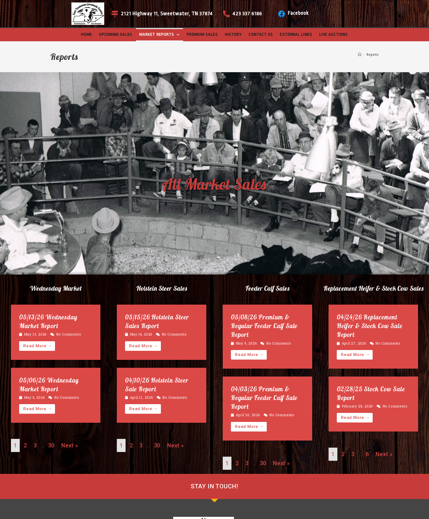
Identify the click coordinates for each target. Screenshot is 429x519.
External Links (296, 34)
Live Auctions (333, 34)
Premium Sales (202, 34)
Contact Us (261, 34)
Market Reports (159, 34)
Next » (69, 445)
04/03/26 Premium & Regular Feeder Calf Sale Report (264, 397)
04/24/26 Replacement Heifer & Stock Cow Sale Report (369, 326)
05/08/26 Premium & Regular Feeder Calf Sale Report (264, 326)
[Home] (360, 55)
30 (51, 445)
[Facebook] (281, 13)
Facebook (298, 13)
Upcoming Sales (115, 34)
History (233, 34)
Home (86, 34)
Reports (373, 55)
